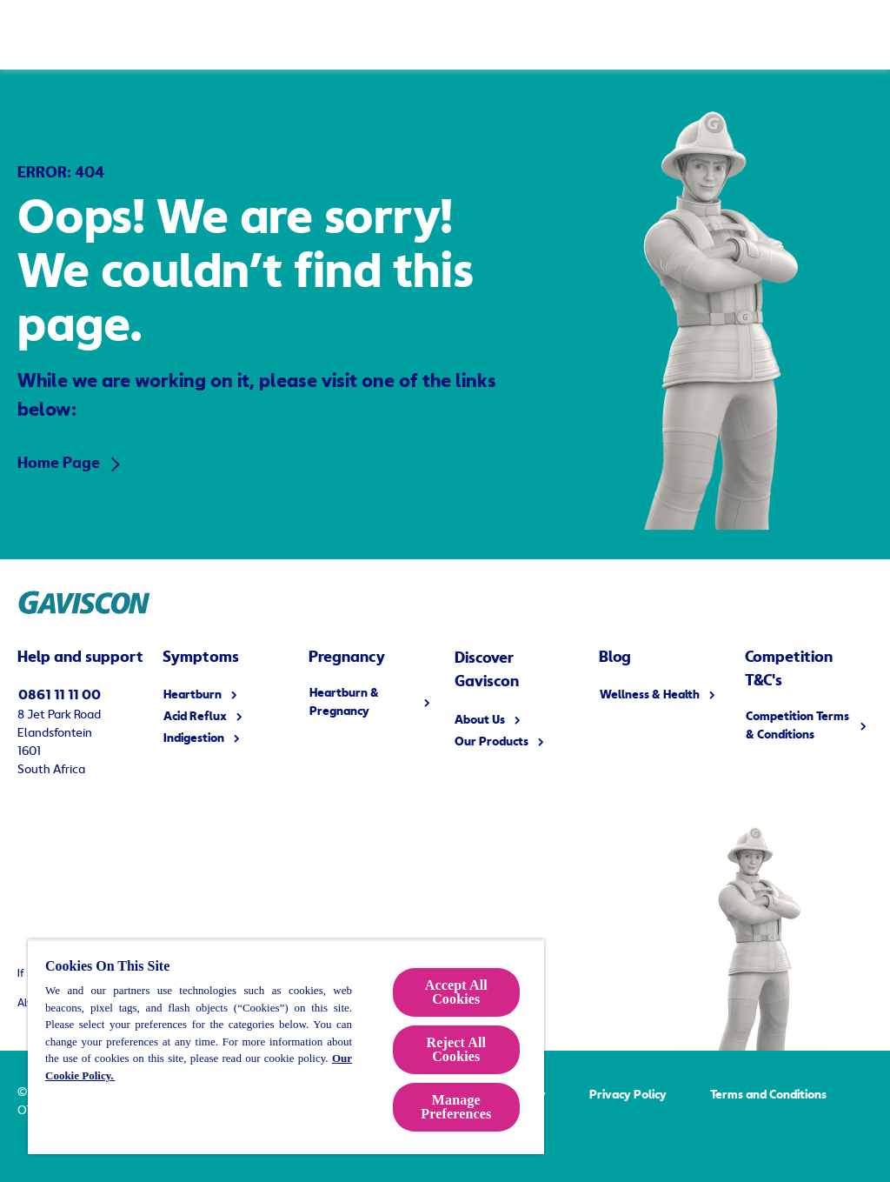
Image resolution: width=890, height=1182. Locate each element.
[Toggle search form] (855, 34)
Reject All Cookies (456, 1049)
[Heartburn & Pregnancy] (405, 34)
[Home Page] (68, 33)
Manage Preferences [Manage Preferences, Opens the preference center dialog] (456, 1106)
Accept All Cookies (456, 992)
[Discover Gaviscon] (579, 34)
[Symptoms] (239, 35)
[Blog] (723, 34)
